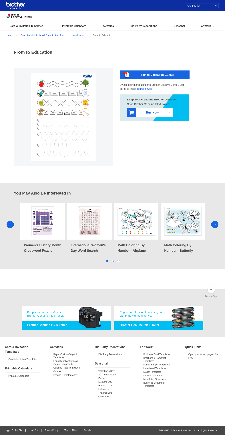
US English (202, 5)
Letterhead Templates (154, 368)
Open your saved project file (203, 354)
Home (10, 35)
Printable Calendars (18, 376)
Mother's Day (105, 382)
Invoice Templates (152, 375)
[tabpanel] (42, 228)
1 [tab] (107, 261)
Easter (101, 378)
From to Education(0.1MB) (148, 75)
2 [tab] (112, 261)
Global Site (15, 430)
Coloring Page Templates (66, 367)
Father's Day (105, 385)
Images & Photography (65, 375)
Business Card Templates (156, 354)
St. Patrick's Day (107, 374)
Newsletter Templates (154, 379)
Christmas (103, 396)
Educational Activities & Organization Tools (43, 35)
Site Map (87, 430)
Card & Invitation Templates (22, 359)
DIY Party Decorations (110, 354)
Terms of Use (144, 88)
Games (57, 371)
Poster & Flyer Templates (156, 364)
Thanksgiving (105, 392)
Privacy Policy (51, 430)
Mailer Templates (152, 372)
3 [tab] (118, 261)
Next (214, 224)
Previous (10, 224)
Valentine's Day (106, 371)
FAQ (190, 358)
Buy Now (144, 113)
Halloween (103, 389)
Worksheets (79, 35)
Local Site (33, 430)
